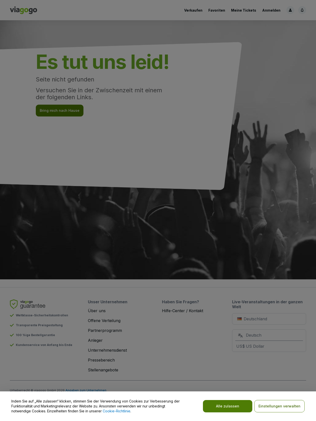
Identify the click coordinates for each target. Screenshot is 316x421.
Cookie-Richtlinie (116, 411)
